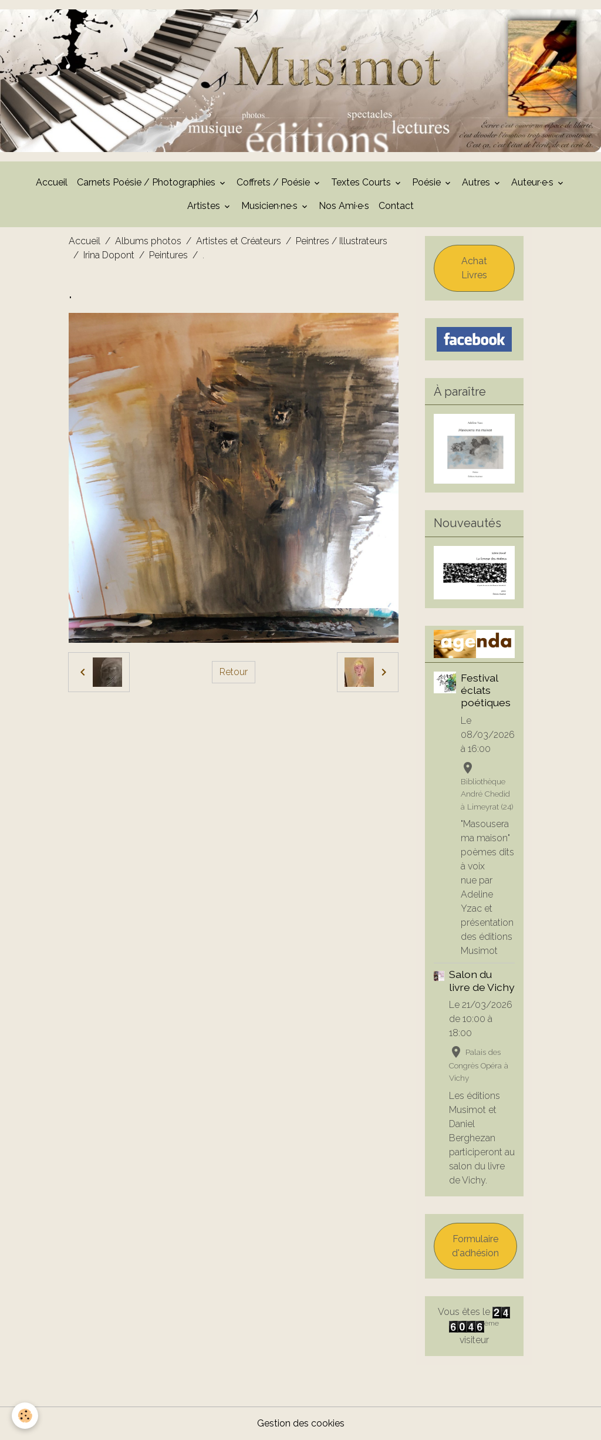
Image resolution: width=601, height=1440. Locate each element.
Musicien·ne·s (270, 205)
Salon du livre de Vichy (482, 980)
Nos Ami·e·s (344, 205)
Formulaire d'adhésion (475, 1246)
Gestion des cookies (301, 1423)
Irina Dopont (108, 255)
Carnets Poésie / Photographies (147, 182)
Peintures (168, 255)
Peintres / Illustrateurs (341, 241)
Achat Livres (474, 268)
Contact (396, 205)
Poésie (427, 182)
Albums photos (148, 241)
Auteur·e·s (533, 182)
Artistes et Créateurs (238, 241)
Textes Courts (362, 182)
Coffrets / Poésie (274, 182)
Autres (477, 182)
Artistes (204, 205)
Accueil (51, 182)
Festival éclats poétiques (486, 690)
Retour (234, 671)
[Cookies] (25, 1415)
